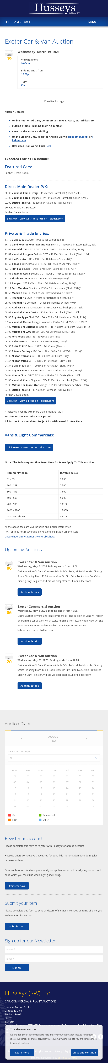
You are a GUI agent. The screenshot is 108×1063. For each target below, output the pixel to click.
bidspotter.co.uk (78, 136)
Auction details (29, 592)
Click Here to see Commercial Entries (29, 447)
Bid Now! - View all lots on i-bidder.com (30, 400)
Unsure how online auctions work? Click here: (30, 536)
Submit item (16, 926)
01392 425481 (17, 21)
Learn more (22, 1052)
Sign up (16, 967)
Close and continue (84, 1052)
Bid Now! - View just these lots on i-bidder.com (35, 218)
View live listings (54, 101)
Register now (17, 886)
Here (48, 146)
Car (23, 85)
